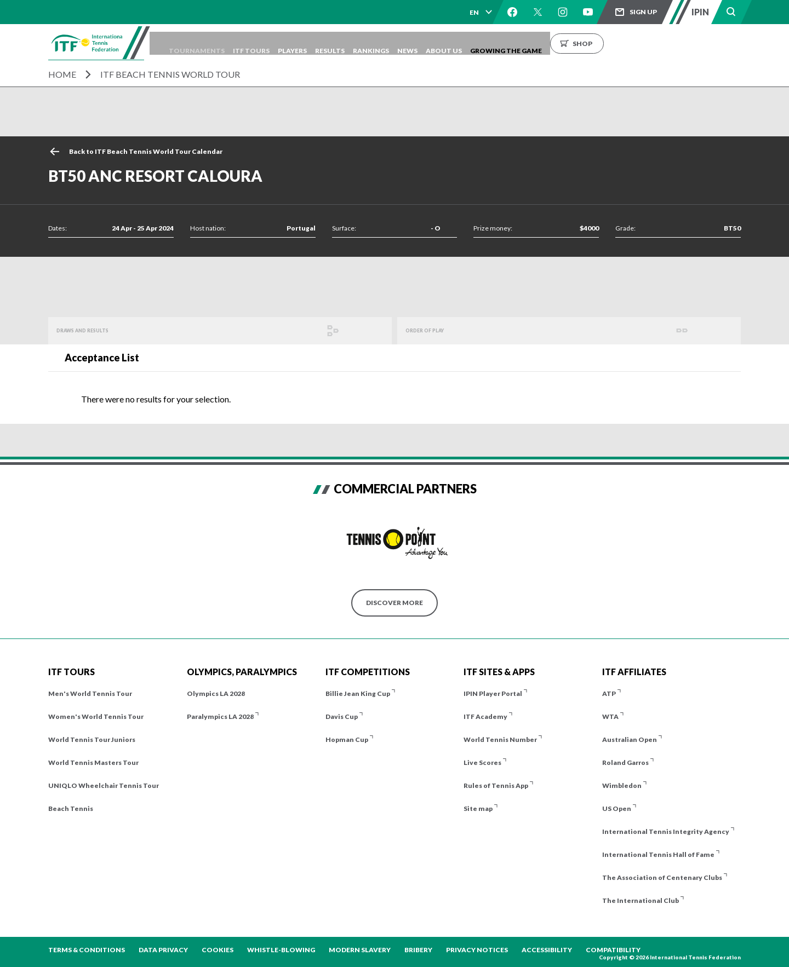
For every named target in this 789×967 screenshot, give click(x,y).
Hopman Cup (346, 739)
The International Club (640, 900)
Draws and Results (92, 330)
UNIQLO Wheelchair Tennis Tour (103, 785)
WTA (610, 716)
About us (523, 43)
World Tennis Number (500, 739)
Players (338, 43)
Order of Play (431, 330)
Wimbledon (622, 785)
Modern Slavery (360, 950)
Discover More (394, 602)
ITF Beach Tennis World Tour (170, 74)
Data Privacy (163, 950)
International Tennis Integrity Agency (665, 831)
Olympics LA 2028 (216, 693)
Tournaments (227, 43)
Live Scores (482, 762)
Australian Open (629, 739)
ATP (609, 693)
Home (62, 74)
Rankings (434, 43)
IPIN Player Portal (493, 693)
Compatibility (613, 950)
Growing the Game (594, 43)
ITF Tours (289, 43)
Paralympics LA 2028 (220, 716)
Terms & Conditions (86, 950)
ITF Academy (485, 716)
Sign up (643, 12)
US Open (616, 808)
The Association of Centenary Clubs (662, 877)
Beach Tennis (70, 808)
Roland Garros (625, 762)
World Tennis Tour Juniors (91, 739)
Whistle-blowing (281, 950)
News (478, 43)
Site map (478, 808)
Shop (670, 43)
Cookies (217, 950)
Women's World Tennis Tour (96, 716)
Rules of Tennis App (496, 785)
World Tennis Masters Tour (93, 762)
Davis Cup (341, 716)
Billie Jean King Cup (357, 693)
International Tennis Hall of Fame (658, 854)
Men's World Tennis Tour (90, 693)
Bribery (418, 950)
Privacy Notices (477, 950)
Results (384, 43)
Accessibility (547, 950)
